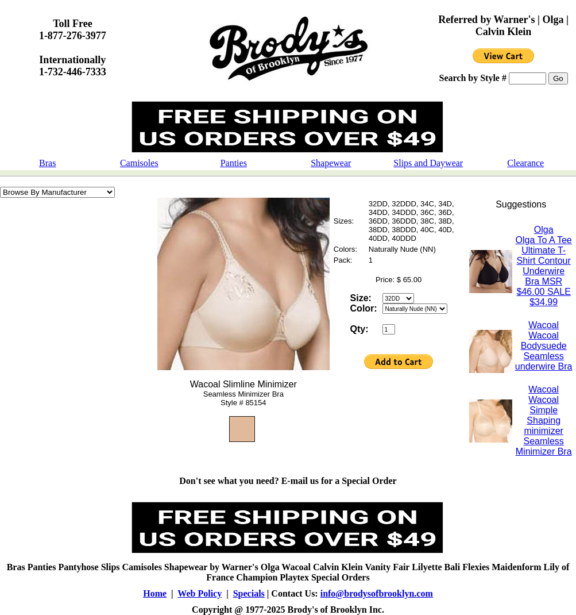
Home (155, 593)
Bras (47, 163)
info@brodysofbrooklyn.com (376, 593)
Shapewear (331, 163)
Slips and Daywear (428, 163)
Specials (249, 593)
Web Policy (199, 593)
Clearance (525, 163)
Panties (234, 163)
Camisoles (139, 163)
